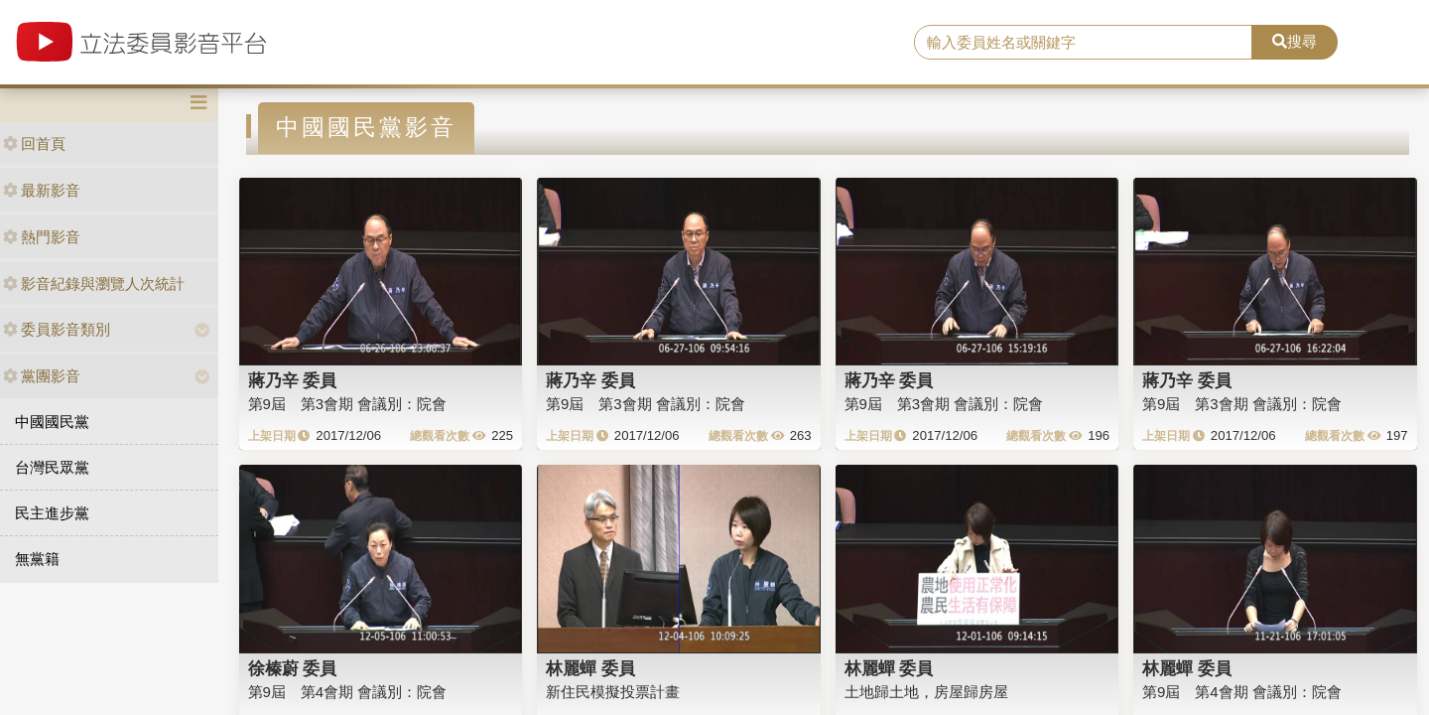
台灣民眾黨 (52, 467)
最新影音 (41, 190)
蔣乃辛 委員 (292, 380)
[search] (1083, 43)
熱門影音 (41, 236)
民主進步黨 (52, 512)
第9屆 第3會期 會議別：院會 (348, 403)
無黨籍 (37, 558)
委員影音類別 (56, 329)
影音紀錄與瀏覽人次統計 (94, 283)
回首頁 (34, 143)
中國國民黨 (52, 421)
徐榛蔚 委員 (292, 668)
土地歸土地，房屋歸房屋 (926, 691)
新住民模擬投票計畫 (613, 691)
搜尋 (1294, 41)
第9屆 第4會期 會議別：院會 (348, 691)
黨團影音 (41, 375)
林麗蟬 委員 (590, 668)
